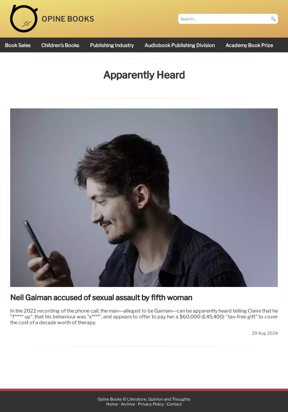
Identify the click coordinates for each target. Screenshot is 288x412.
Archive (128, 404)
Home (112, 404)
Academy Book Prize (249, 45)
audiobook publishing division (179, 45)
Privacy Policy (151, 404)
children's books (60, 45)
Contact (174, 404)
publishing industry (112, 45)
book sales (17, 45)
